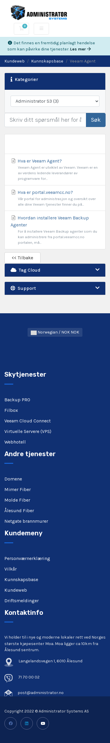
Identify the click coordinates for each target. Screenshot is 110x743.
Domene (13, 479)
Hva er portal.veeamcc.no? (55, 198)
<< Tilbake (22, 257)
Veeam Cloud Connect (27, 421)
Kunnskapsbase (47, 61)
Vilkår (10, 569)
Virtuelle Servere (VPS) (27, 431)
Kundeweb (14, 61)
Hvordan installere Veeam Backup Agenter (55, 230)
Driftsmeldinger (21, 600)
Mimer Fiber (17, 489)
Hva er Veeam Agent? (55, 170)
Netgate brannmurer (26, 521)
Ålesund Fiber (19, 510)
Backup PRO (17, 399)
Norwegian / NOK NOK (55, 332)
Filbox (11, 410)
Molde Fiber (17, 500)
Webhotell (15, 442)
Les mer (80, 49)
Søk (96, 119)
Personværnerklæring (27, 558)
